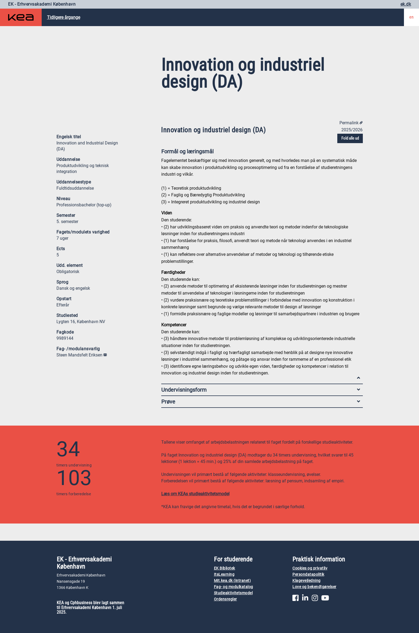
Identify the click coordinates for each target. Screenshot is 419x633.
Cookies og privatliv (309, 568)
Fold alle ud (350, 138)
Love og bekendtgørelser (314, 587)
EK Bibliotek (224, 568)
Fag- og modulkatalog (233, 587)
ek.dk (405, 4)
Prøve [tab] (260, 401)
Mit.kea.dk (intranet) (232, 580)
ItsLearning (224, 574)
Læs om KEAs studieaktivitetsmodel (195, 493)
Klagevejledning (306, 580)
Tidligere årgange (63, 17)
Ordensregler (225, 599)
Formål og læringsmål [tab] (260, 152)
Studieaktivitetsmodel (233, 593)
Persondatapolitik (308, 574)
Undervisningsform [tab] (260, 390)
